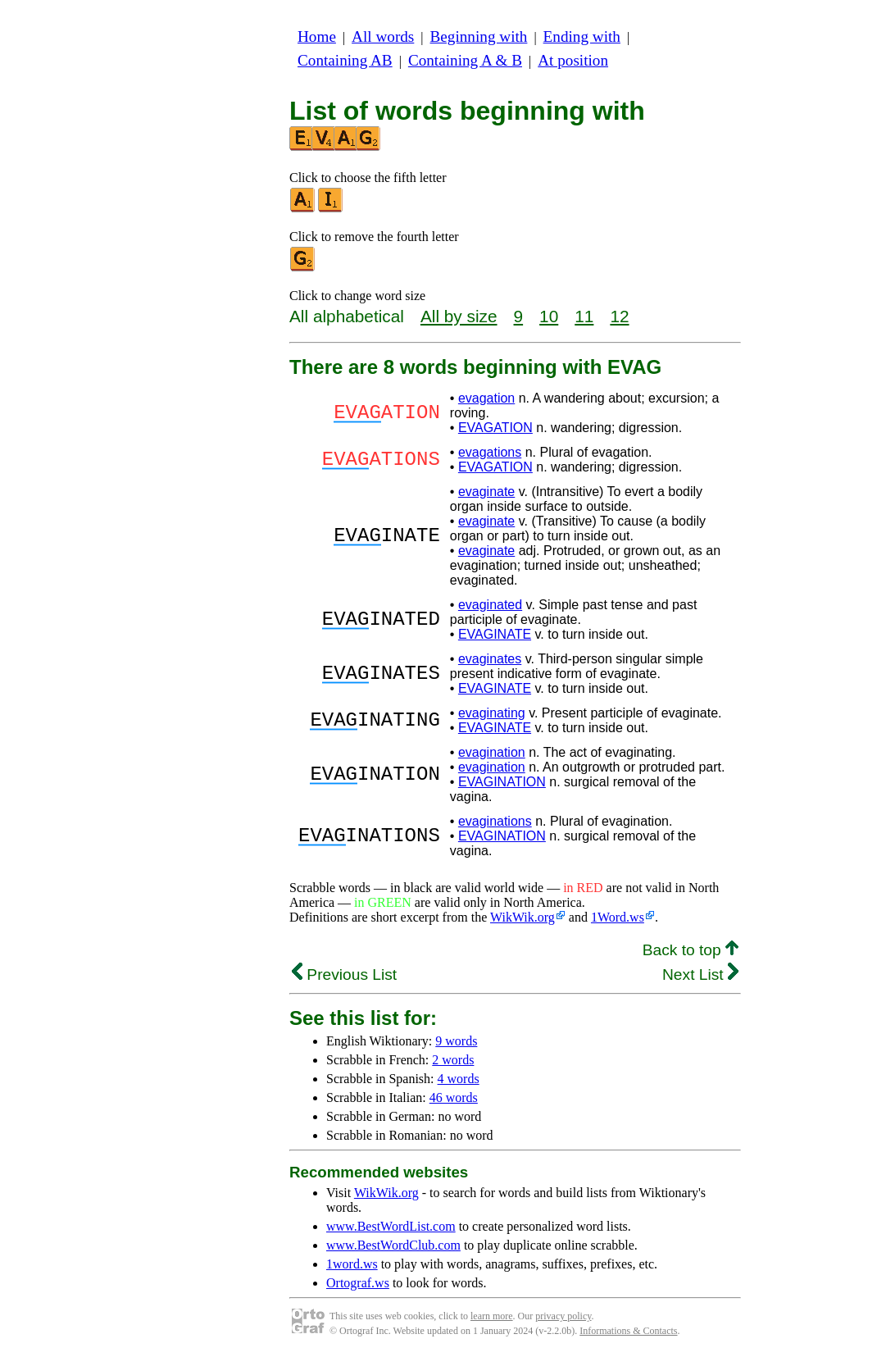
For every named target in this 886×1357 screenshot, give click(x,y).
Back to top (690, 950)
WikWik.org (522, 917)
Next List (700, 974)
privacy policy (563, 1316)
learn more (491, 1316)
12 (619, 316)
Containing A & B (465, 60)
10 (548, 316)
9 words (456, 1041)
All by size (459, 316)
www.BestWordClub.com (393, 1245)
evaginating (491, 713)
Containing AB (345, 60)
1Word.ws (617, 917)
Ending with (581, 36)
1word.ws (352, 1264)
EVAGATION (495, 428)
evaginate (486, 492)
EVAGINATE (494, 634)
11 (584, 316)
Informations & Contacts (628, 1331)
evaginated (490, 605)
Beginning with (479, 36)
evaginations (495, 821)
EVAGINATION (502, 782)
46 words (453, 1097)
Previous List (344, 974)
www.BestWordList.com (391, 1226)
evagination (491, 752)
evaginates (489, 659)
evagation (486, 398)
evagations (489, 452)
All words (383, 36)
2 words (453, 1060)
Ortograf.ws (357, 1283)
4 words (458, 1079)
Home (317, 36)
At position (573, 60)
